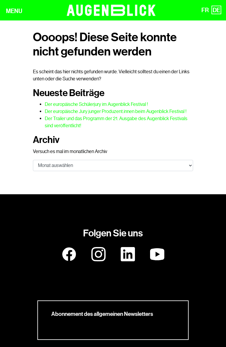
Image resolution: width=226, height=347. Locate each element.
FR (205, 10)
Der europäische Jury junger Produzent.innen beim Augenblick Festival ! (116, 111)
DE (216, 10)
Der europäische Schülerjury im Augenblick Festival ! (96, 104)
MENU (14, 11)
